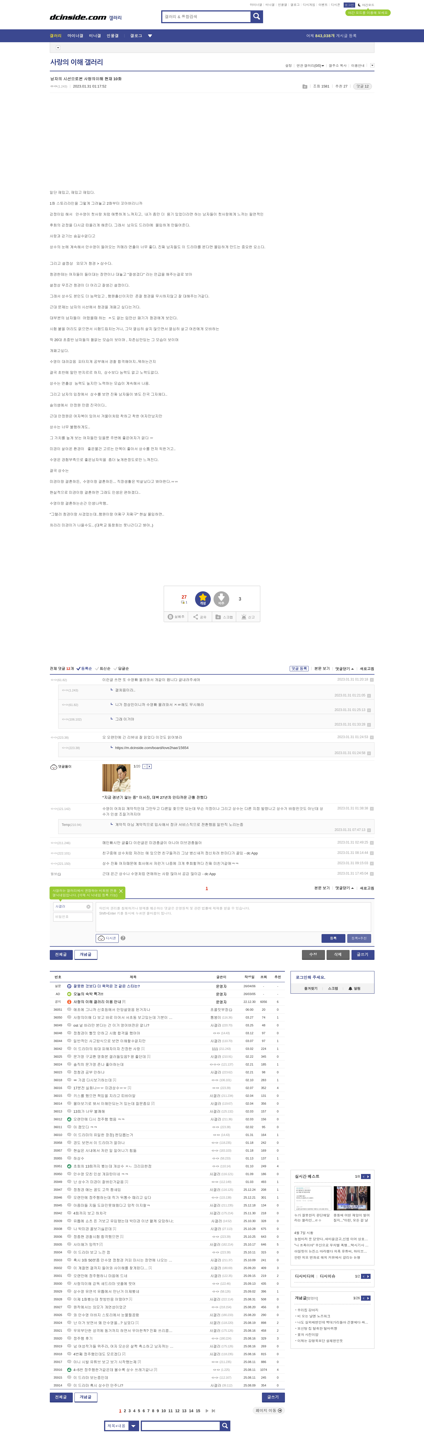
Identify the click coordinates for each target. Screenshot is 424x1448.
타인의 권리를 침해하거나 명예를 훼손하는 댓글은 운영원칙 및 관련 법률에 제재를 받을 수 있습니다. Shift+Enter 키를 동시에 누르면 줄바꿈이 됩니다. (174, 910)
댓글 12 (362, 86)
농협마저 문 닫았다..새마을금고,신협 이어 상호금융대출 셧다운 (332, 1239)
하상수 (75, 1158)
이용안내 (358, 66)
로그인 (349, 5)
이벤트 (323, 4)
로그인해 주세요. (310, 977)
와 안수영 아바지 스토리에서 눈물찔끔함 (103, 1315)
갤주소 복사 (337, 66)
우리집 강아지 (307, 1310)
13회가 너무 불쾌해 (86, 1111)
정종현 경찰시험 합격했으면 (93, 1237)
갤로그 (295, 4)
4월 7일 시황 (303, 1233)
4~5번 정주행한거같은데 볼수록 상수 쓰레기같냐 (110, 1370)
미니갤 (270, 4)
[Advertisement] (97, 140)
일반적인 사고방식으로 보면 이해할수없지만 (106, 1041)
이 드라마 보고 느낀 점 (88, 1252)
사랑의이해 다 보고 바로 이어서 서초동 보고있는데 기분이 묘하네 (121, 1017)
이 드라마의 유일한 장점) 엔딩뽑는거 (100, 1135)
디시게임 (309, 4)
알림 (354, 989)
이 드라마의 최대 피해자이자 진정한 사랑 (103, 1049)
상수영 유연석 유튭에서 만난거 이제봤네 (103, 1291)
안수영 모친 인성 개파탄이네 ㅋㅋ (97, 1174)
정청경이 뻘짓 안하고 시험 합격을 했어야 (103, 1033)
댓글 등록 (299, 669)
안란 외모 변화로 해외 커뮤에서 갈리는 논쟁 (327, 1258)
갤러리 (56, 36)
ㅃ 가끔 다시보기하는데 (89, 1080)
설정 (288, 66)
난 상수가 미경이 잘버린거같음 (95, 1182)
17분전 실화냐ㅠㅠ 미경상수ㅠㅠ (97, 1088)
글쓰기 (363, 954)
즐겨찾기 (311, 989)
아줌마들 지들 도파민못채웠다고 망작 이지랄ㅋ (108, 1205)
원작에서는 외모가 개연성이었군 (96, 1307)
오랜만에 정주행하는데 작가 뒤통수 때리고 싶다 (109, 1198)
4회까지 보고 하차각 (86, 1213)
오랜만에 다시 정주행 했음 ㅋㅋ (96, 1119)
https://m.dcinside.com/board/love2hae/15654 (152, 748)
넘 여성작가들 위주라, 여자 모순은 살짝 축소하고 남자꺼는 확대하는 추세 (121, 1346)
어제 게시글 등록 (331, 36)
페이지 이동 (269, 1410)
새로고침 (367, 669)
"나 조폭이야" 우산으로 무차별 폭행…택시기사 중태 (332, 1245)
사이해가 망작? (82, 1245)
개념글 (86, 954)
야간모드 (366, 5)
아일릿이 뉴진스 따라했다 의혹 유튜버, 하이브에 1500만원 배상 (332, 1251)
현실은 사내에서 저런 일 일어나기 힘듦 (102, 1151)
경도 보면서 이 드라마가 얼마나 (96, 1143)
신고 (248, 617)
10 (163, 1411)
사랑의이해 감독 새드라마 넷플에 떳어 (101, 1284)
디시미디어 (305, 1276)
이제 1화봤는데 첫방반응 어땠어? (97, 1299)
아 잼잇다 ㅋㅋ (82, 1127)
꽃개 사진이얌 (307, 1335)
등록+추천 (359, 938)
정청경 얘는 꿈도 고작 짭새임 (94, 1190)
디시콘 (335, 4)
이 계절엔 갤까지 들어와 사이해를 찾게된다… (107, 1268)
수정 (313, 954)
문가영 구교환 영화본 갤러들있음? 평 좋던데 (106, 1057)
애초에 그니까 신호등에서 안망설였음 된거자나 (108, 1010)
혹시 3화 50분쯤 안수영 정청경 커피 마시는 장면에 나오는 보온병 (121, 1260)
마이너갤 (256, 4)
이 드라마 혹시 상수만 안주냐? (95, 1385)
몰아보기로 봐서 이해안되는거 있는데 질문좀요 (108, 1104)
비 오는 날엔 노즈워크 (314, 1316)
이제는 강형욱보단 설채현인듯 (320, 1341)
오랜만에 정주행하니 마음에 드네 (97, 1276)
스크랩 (304, 86)
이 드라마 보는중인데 (87, 1378)
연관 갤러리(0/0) (310, 66)
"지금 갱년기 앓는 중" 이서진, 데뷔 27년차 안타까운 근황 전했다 (154, 797)
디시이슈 (328, 1276)
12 (177, 1411)
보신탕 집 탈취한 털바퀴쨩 (317, 1329)
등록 (333, 938)
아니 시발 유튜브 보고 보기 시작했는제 (102, 1362)
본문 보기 (322, 669)
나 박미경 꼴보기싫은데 (89, 1229)
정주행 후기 (80, 1338)
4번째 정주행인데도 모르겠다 (94, 1354)
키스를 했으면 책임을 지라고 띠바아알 (101, 1096)
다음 (207, 1411)
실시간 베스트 (307, 1176)
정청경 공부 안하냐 (85, 1072)
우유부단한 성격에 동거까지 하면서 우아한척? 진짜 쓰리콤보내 (121, 1331)
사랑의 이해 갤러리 (76, 62)
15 (198, 1411)
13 (184, 1411)
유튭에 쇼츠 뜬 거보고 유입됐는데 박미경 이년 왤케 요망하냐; (120, 1221)
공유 (200, 617)
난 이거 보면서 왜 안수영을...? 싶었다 (100, 1323)
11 (170, 1411)
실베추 (176, 617)
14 (191, 1411)
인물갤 (282, 4)
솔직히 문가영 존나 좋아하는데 (95, 1064)
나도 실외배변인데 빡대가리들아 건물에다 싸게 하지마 (334, 1322)
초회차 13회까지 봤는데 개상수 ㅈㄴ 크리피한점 (109, 1166)
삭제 (372, 680)
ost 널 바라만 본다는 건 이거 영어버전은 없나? (108, 1025)
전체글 (61, 954)
